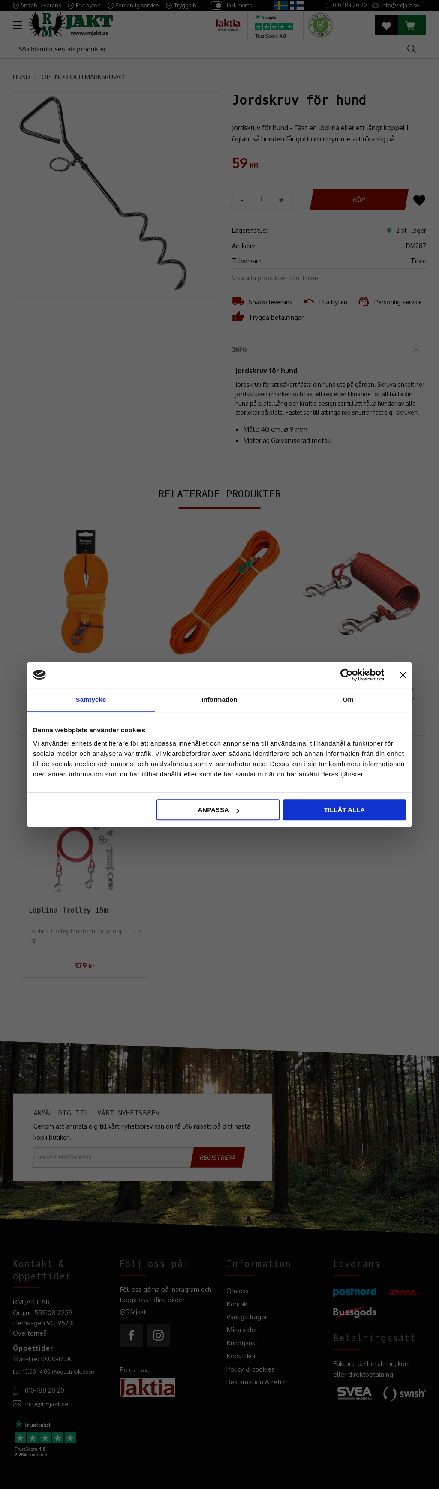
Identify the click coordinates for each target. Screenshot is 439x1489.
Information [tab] (219, 699)
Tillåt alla (344, 809)
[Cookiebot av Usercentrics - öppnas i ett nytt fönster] (346, 674)
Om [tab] (348, 699)
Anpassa (218, 809)
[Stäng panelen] (403, 675)
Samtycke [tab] (91, 699)
